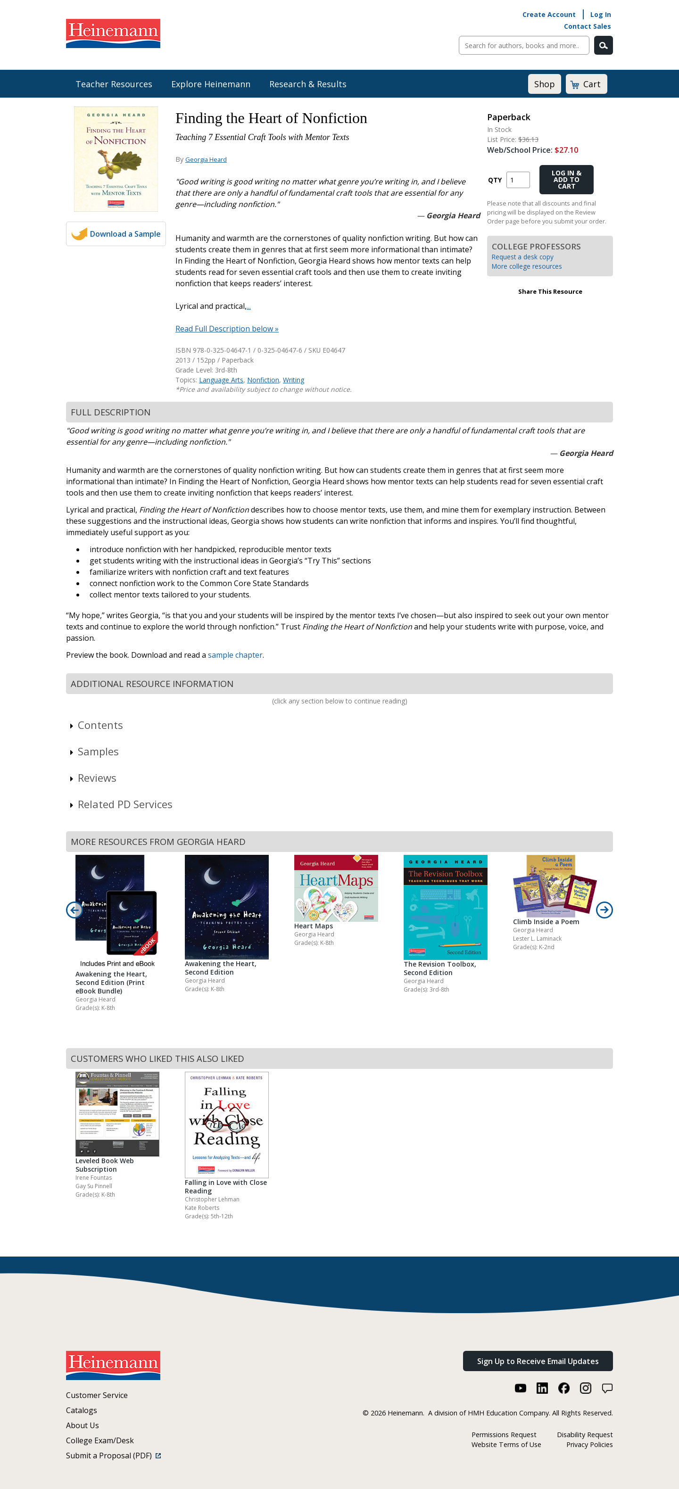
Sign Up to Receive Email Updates (538, 1361)
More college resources (527, 266)
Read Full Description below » (227, 328)
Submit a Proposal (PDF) (113, 1455)
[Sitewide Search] (524, 45)
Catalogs (81, 1410)
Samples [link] (93, 751)
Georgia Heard (206, 159)
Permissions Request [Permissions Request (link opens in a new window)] (504, 1434)
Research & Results (308, 84)
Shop (544, 84)
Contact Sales (587, 26)
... (249, 306)
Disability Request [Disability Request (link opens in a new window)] (585, 1434)
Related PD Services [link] (120, 804)
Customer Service (97, 1395)
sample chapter (235, 655)
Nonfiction (263, 379)
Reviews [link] (92, 777)
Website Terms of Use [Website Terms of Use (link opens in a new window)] (506, 1444)
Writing (293, 379)
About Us (82, 1425)
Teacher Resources (113, 84)
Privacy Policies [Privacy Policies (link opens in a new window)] (589, 1444)
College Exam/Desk (100, 1440)
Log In (600, 14)
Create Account (549, 14)
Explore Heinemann (210, 84)
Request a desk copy (523, 256)
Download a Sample (125, 234)
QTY (495, 179)
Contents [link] (95, 725)
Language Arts (221, 379)
